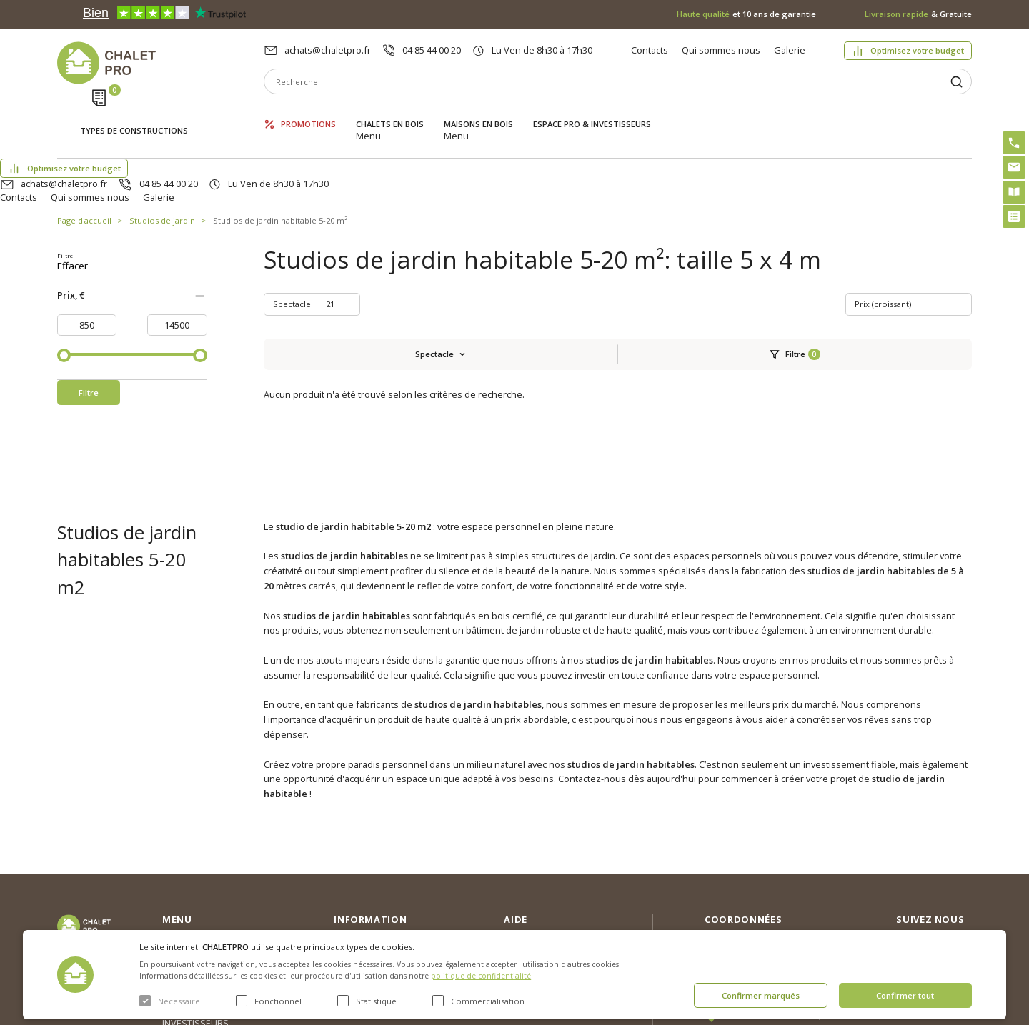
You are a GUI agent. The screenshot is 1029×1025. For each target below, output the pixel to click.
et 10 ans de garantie (746, 14)
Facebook (948, 852)
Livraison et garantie (376, 887)
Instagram (949, 821)
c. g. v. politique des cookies (393, 910)
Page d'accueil (84, 153)
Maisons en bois (478, 112)
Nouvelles (355, 841)
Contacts (649, 50)
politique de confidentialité (481, 976)
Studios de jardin (162, 153)
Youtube (945, 882)
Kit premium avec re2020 (540, 883)
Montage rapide (538, 912)
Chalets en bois (390, 112)
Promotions (308, 112)
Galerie (789, 50)
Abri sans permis (540, 853)
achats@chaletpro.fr (327, 50)
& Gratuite (918, 14)
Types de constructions (134, 114)
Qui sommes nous (721, 50)
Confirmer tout (905, 995)
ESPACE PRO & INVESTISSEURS (592, 112)
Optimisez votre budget (917, 50)
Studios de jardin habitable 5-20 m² (280, 153)
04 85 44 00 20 (431, 50)
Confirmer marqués (761, 995)
